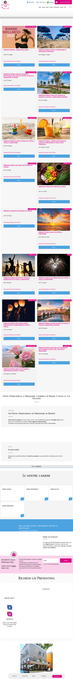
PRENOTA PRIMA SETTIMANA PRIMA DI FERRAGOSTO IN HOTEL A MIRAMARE (17, 278)
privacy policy (56, 564)
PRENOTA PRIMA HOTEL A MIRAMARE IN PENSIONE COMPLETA (52, 50)
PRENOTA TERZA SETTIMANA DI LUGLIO (52, 186)
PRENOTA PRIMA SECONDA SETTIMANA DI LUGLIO (18, 166)
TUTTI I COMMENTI (36, 466)
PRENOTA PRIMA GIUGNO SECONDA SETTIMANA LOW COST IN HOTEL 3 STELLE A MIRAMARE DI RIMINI (19, 75)
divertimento (56, 7)
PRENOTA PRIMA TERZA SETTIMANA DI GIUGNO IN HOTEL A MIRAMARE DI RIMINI (53, 96)
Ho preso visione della (51, 564)
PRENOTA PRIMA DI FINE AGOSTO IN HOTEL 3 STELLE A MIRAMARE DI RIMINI (54, 324)
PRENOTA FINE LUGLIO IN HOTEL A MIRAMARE (50, 233)
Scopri (19, 65)
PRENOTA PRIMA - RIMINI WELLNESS (16, 50)
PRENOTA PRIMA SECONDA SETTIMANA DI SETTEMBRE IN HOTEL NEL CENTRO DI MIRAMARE (53, 349)
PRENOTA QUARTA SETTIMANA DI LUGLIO (18, 211)
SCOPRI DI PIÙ (67, 527)
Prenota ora (57, 676)
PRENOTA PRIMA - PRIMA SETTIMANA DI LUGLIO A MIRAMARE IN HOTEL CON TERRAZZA (52, 142)
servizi (47, 7)
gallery (61, 7)
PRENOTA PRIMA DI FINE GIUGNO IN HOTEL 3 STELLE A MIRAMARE (19, 141)
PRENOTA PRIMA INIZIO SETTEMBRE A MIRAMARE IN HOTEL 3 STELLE (16, 369)
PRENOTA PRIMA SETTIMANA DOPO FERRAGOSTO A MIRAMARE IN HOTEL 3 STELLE (17, 325)
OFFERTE (14, 566)
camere (51, 7)
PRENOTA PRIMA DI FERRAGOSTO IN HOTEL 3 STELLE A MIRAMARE (54, 278)
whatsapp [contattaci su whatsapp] (50, 2)
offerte (43, 7)
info (65, 7)
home (40, 7)
